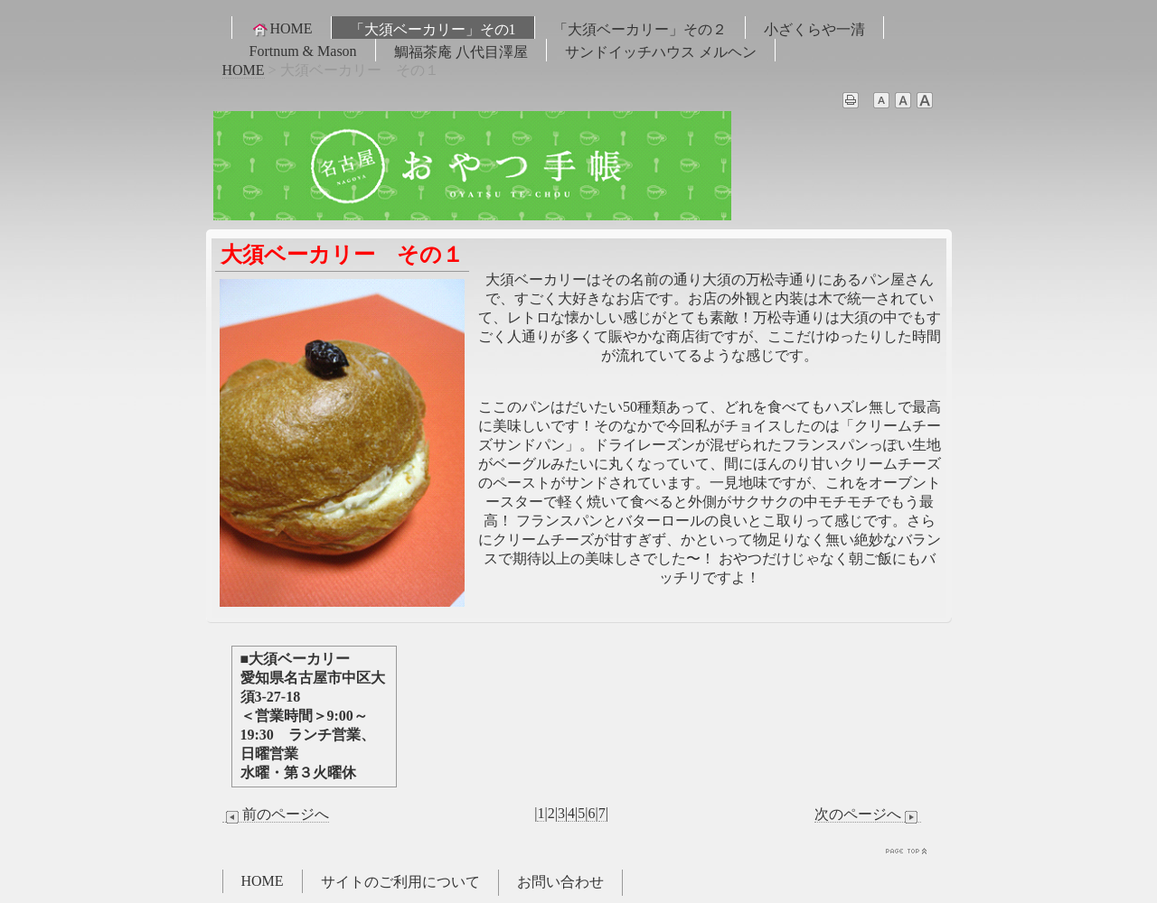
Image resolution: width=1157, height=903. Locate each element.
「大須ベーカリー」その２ (640, 29)
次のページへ (867, 814)
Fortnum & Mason (303, 51)
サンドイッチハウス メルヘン (661, 52)
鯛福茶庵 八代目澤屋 (461, 52)
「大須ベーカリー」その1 (433, 29)
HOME (281, 29)
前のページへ (275, 814)
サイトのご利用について (400, 881)
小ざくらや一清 (814, 29)
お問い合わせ (560, 881)
